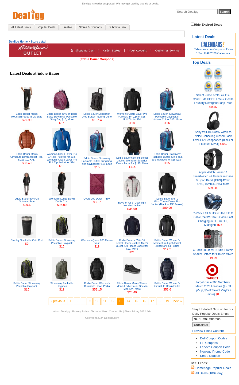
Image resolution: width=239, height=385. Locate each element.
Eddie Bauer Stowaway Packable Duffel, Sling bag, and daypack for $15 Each (96, 161)
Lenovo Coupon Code (215, 347)
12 (112, 301)
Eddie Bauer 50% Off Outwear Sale (27, 200)
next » (177, 301)
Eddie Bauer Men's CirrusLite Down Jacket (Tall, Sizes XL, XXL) (26, 157)
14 (128, 301)
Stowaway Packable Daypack (61, 284)
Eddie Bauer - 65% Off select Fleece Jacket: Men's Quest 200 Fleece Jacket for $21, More (132, 244)
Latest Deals (204, 37)
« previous (57, 301)
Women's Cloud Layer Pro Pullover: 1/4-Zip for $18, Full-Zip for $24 (132, 116)
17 (152, 301)
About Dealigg (61, 311)
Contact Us (115, 311)
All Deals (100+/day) (209, 373)
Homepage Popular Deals (213, 368)
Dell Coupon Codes (213, 338)
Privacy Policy (80, 311)
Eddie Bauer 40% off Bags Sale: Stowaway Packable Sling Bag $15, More (62, 116)
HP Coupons (209, 343)
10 (97, 301)
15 (136, 301)
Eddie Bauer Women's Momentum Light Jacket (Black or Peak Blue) (167, 243)
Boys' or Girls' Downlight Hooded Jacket (132, 204)
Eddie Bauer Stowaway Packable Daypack (62, 241)
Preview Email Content (208, 331)
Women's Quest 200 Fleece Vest (97, 241)
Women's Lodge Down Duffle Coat (62, 200)
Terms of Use (99, 311)
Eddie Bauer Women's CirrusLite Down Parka (97, 284)
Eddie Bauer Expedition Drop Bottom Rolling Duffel (97, 115)
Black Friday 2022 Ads (137, 311)
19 (167, 301)
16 (144, 301)
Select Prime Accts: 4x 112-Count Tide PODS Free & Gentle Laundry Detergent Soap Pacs (213, 99)
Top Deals (201, 62)
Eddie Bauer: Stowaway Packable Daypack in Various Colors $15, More (167, 116)
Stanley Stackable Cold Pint (27, 240)
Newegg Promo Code (215, 351)
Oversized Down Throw (97, 198)
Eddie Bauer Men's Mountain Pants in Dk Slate (26, 115)
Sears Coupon (210, 356)
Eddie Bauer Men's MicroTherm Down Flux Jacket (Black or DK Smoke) (167, 201)
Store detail (38, 41)
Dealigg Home (18, 41)
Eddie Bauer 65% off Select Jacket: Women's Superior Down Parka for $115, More (132, 160)
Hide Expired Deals (206, 24)
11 (105, 301)
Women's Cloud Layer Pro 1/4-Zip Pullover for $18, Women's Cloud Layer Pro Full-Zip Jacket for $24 (62, 158)
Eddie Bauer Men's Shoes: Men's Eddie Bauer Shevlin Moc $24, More (132, 286)
